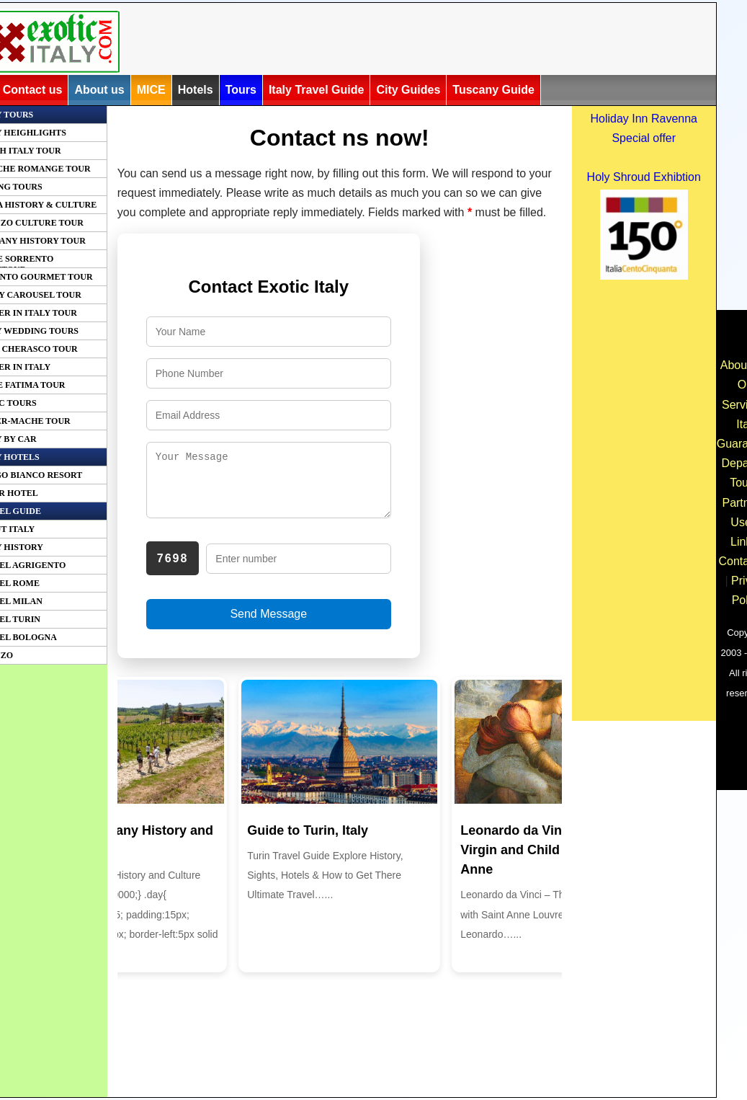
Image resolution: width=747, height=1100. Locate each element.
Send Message (268, 624)
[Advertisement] (407, 41)
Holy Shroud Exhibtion (644, 177)
